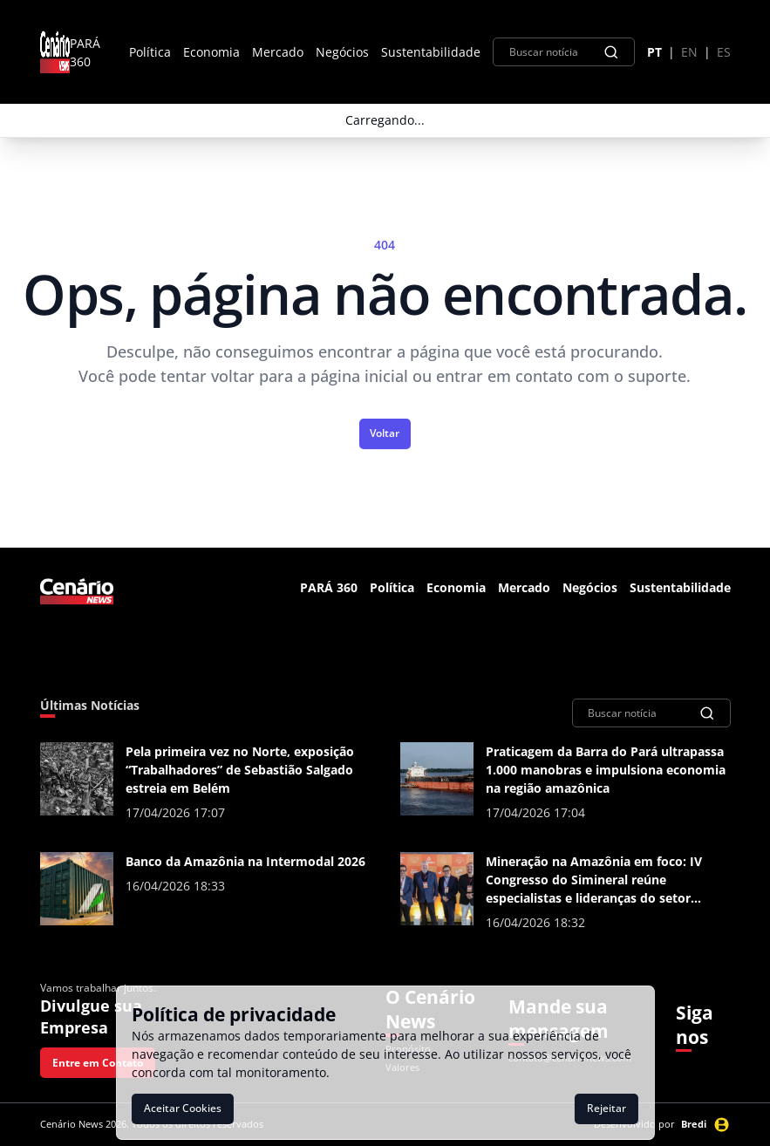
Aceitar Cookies (182, 1108)
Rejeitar (606, 1108)
